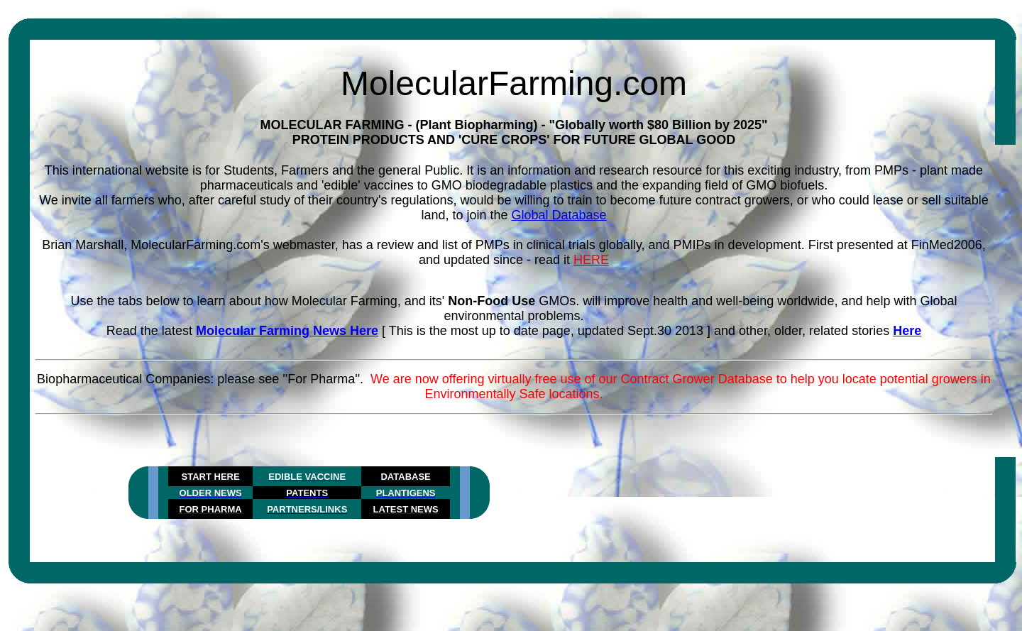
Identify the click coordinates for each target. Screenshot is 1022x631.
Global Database (559, 215)
